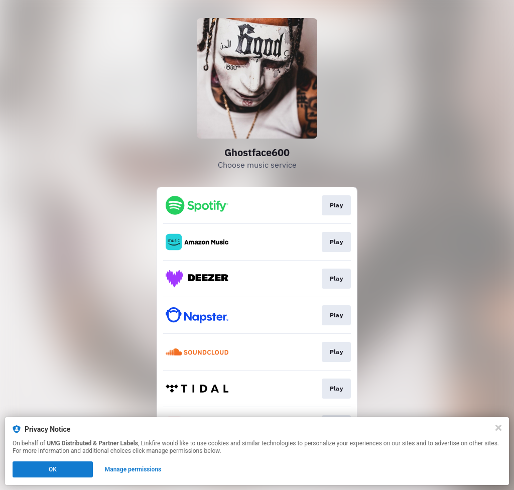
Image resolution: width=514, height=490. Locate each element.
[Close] (498, 428)
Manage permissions (133, 469)
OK (53, 469)
